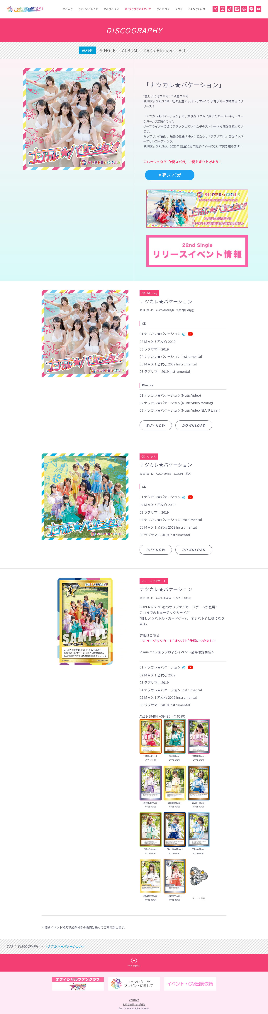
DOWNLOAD (194, 425)
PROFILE (111, 9)
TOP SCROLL (134, 965)
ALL (183, 50)
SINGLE (108, 50)
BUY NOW (155, 425)
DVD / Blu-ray (158, 50)
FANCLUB (196, 9)
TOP (10, 946)
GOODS (162, 9)
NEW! (87, 50)
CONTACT (134, 1000)
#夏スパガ (169, 175)
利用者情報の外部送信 (134, 1004)
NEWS (67, 9)
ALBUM (129, 50)
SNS (179, 9)
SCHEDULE (88, 9)
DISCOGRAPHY (138, 9)
